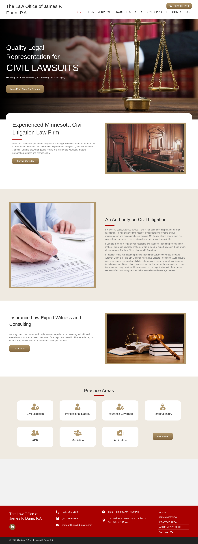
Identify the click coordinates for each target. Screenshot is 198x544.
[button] (179, 6)
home (79, 12)
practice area (125, 12)
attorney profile (154, 12)
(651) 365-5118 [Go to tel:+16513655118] (70, 512)
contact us (181, 12)
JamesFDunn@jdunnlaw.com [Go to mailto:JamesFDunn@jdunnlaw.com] (77, 525)
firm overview (99, 12)
